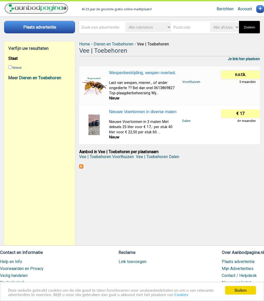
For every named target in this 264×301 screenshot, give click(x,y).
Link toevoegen (132, 261)
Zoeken (249, 27)
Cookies (181, 295)
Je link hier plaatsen (244, 59)
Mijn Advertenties (237, 268)
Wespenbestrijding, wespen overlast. (142, 73)
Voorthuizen (191, 82)
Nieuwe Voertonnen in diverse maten (143, 112)
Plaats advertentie (238, 261)
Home (84, 44)
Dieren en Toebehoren (40, 77)
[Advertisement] (39, 162)
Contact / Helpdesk (239, 275)
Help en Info (11, 261)
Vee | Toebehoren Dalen (157, 156)
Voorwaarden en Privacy (22, 268)
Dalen (186, 121)
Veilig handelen (14, 275)
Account (245, 8)
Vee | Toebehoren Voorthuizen (106, 156)
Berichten (225, 8)
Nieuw (17, 68)
